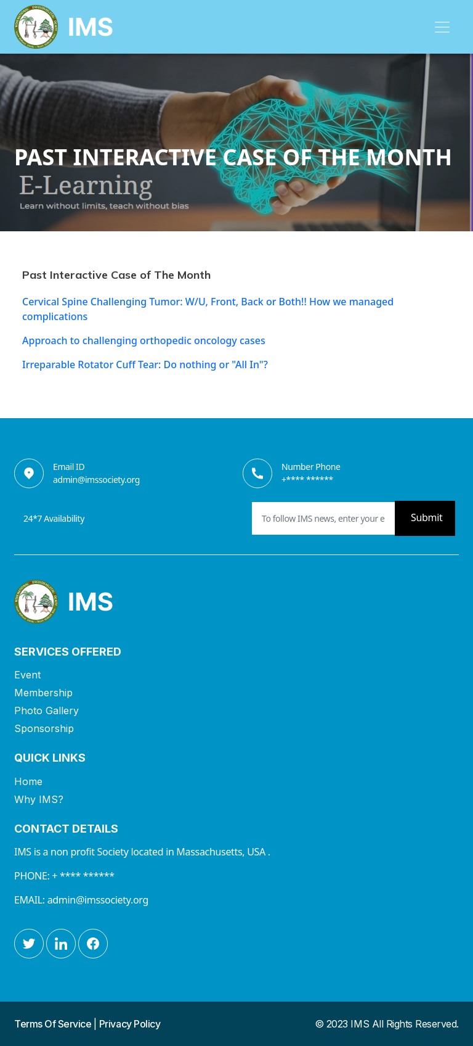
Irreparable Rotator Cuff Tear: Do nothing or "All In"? (145, 364)
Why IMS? (38, 799)
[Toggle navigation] (442, 27)
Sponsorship (44, 728)
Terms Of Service (54, 1024)
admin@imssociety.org (96, 479)
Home (28, 781)
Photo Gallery (46, 710)
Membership (43, 692)
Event (27, 675)
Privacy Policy (129, 1024)
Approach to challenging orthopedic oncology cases (143, 340)
